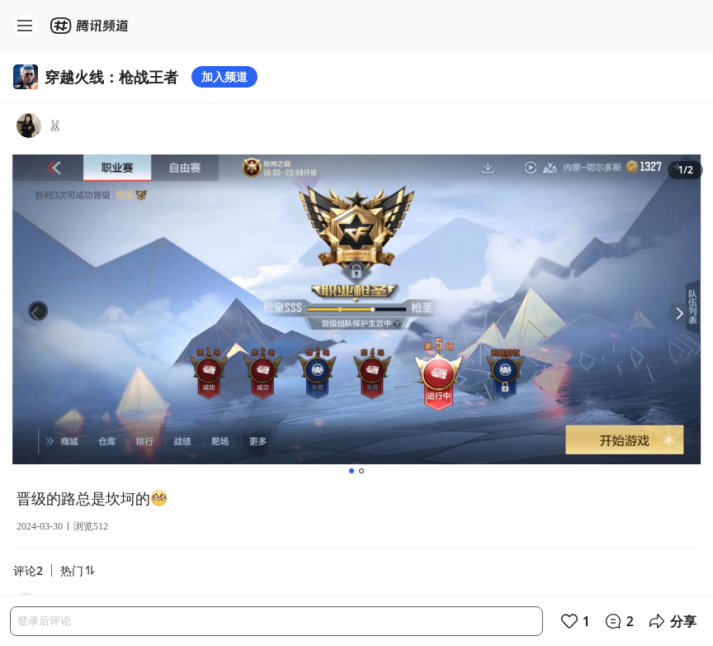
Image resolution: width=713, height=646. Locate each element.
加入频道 (224, 76)
